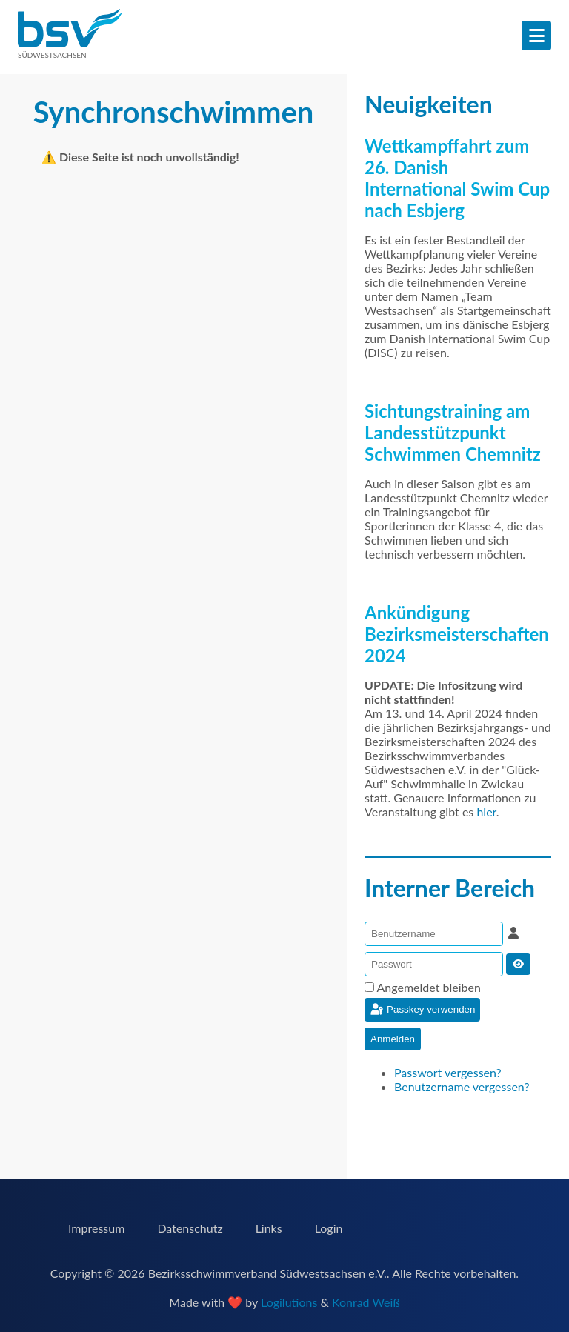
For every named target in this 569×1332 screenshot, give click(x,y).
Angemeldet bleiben (429, 987)
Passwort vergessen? (448, 1072)
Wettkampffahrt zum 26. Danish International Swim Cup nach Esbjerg (457, 178)
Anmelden (392, 1039)
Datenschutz (189, 1228)
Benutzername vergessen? (462, 1086)
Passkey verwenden (422, 1009)
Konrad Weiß (366, 1302)
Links (269, 1228)
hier (486, 812)
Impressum (96, 1228)
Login (329, 1228)
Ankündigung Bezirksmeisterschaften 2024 (457, 634)
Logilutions (289, 1302)
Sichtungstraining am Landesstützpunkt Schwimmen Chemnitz (453, 432)
